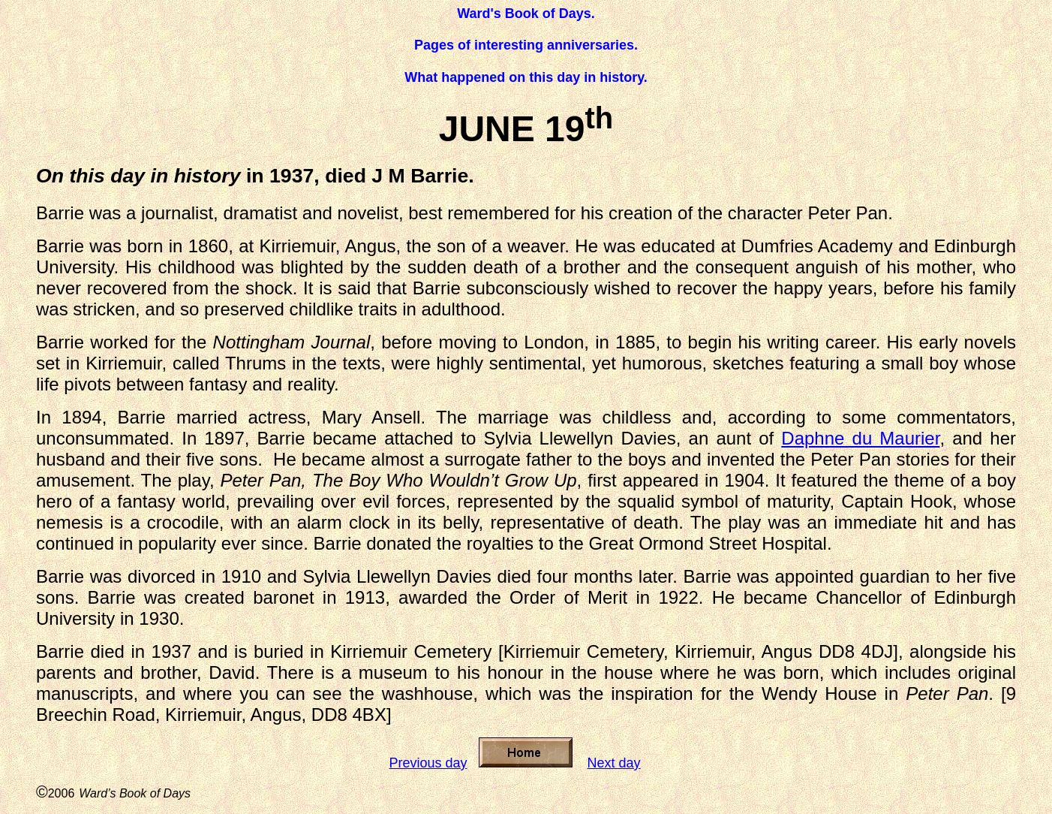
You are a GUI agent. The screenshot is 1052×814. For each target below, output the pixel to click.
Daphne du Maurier (860, 438)
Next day (614, 762)
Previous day (428, 762)
